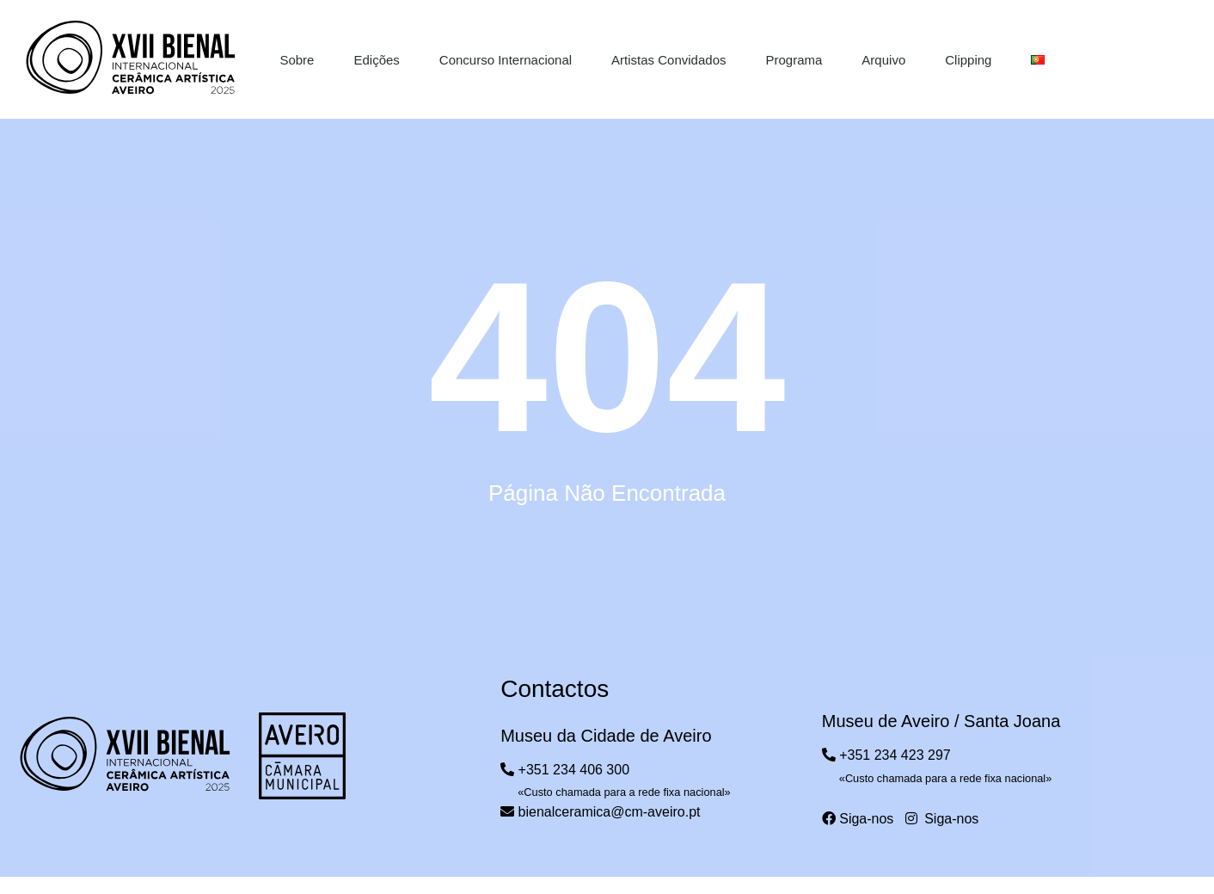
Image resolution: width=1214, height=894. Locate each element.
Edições (376, 59)
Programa (794, 59)
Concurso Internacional (505, 59)
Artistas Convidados (668, 59)
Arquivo (883, 59)
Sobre (296, 59)
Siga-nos (858, 818)
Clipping (968, 59)
